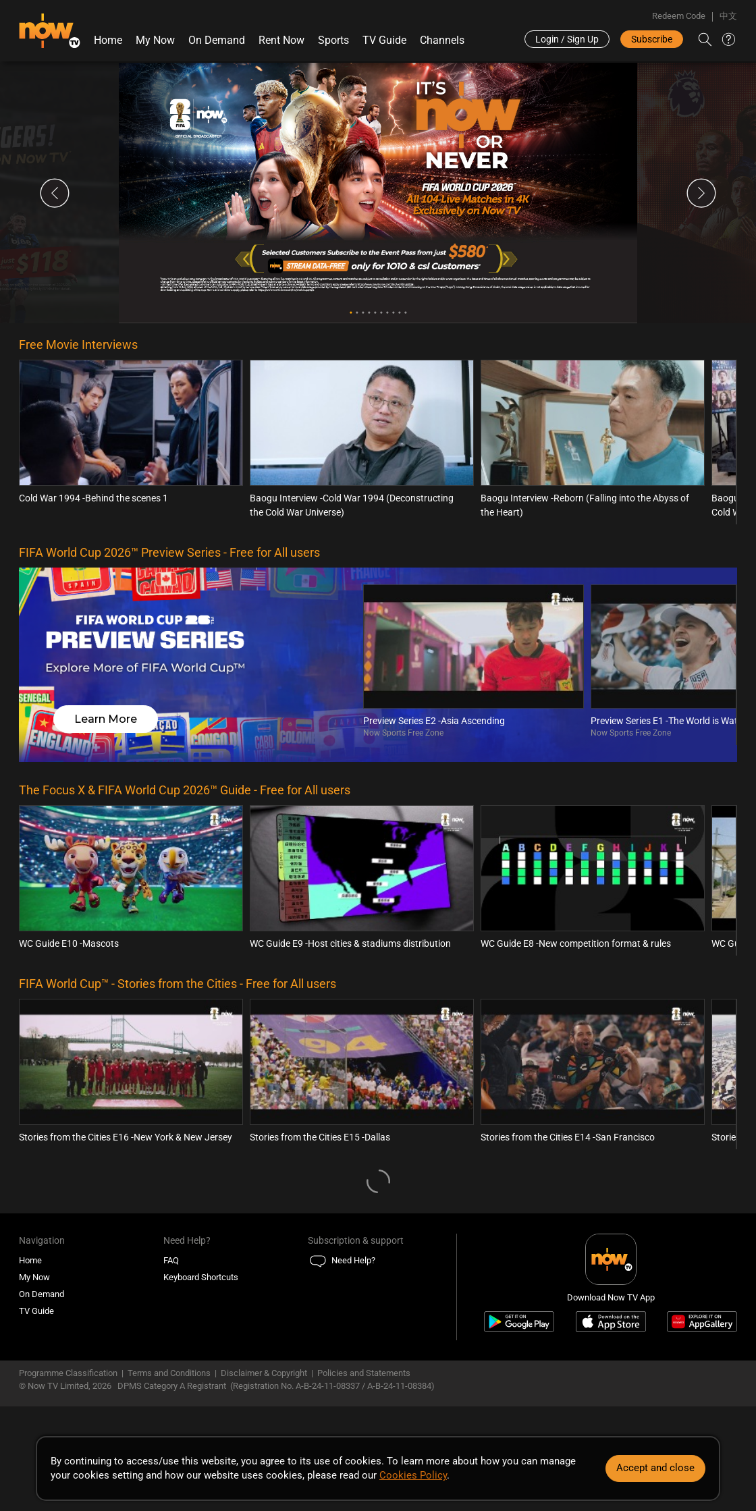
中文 (728, 16)
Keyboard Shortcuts (200, 1277)
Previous (55, 193)
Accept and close (655, 1468)
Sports (333, 40)
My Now (155, 40)
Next (701, 193)
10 (405, 312)
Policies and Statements (363, 1373)
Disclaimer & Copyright (264, 1373)
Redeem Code (678, 16)
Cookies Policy (413, 1475)
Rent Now (281, 40)
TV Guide (384, 40)
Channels (442, 40)
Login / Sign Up (567, 39)
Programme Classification (68, 1373)
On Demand (216, 40)
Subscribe (651, 39)
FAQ (171, 1260)
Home (108, 40)
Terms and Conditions (169, 1373)
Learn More (105, 719)
